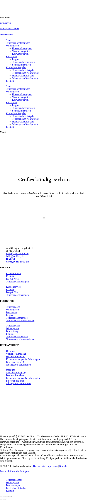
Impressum (52, 466)
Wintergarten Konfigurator (25, 78)
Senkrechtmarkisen (21, 64)
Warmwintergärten (21, 51)
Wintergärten (12, 45)
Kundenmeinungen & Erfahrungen (23, 359)
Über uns (10, 351)
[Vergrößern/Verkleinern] (1, 496)
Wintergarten (12, 309)
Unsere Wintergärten (22, 48)
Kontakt (10, 81)
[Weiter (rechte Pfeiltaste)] (4, 499)
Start (8, 40)
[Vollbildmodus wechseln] (4, 496)
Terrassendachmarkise (17, 317)
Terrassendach (13, 307)
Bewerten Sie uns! (15, 362)
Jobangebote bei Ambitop (18, 364)
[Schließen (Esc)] (10, 496)
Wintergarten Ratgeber (23, 75)
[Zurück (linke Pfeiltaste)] (1, 499)
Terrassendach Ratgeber (23, 70)
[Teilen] (7, 496)
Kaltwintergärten (20, 53)
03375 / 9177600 (5, 23)
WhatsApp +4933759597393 (9, 29)
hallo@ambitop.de (6, 34)
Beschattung (12, 56)
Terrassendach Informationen (20, 320)
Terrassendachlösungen (17, 281)
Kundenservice (13, 273)
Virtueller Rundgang (16, 353)
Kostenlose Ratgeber (16, 67)
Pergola (16, 59)
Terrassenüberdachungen (18, 43)
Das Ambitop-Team (15, 356)
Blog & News (12, 279)
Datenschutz (39, 466)
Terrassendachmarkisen (23, 62)
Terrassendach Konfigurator (25, 73)
